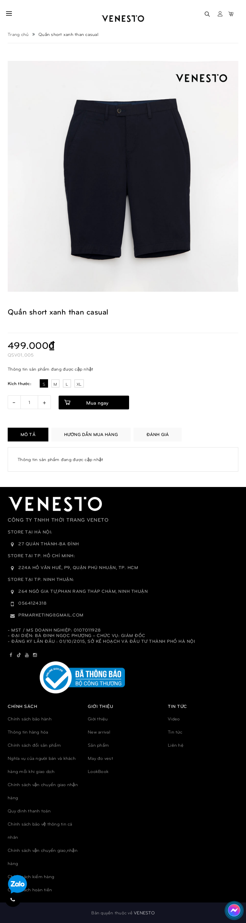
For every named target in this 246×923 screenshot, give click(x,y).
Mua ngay (97, 402)
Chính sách (22, 706)
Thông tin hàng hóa (28, 731)
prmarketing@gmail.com (51, 614)
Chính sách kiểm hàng (31, 876)
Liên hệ (176, 745)
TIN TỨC (177, 706)
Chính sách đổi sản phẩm (34, 745)
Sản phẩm (98, 745)
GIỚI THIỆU (100, 706)
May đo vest (100, 758)
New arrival (99, 731)
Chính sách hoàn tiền (30, 889)
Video (174, 718)
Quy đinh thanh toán (29, 810)
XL (79, 384)
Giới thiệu (98, 718)
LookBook (98, 771)
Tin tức (175, 731)
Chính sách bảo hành (30, 718)
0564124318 (32, 603)
